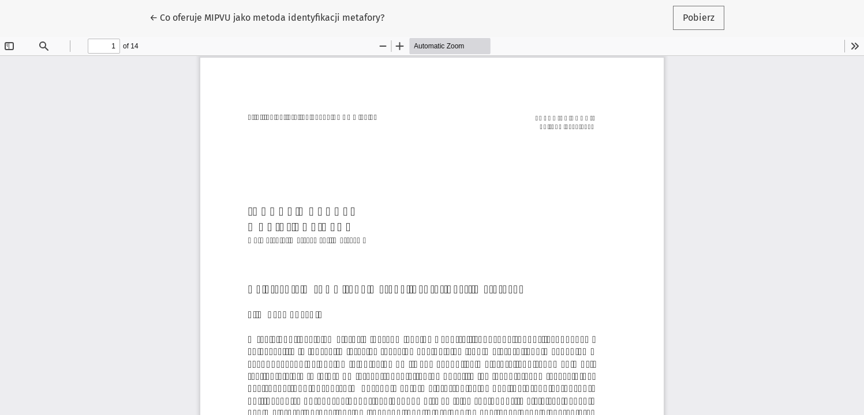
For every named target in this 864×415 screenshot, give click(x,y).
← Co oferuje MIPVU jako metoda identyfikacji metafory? (266, 16)
